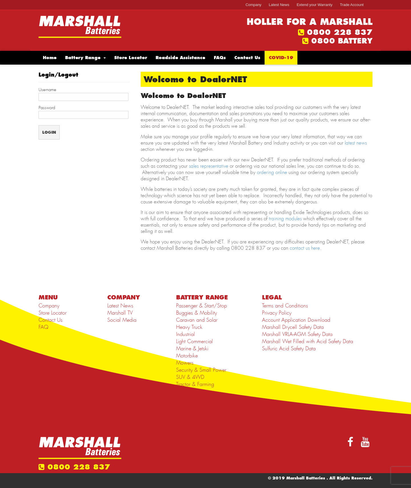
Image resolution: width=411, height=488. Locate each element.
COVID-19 (281, 57)
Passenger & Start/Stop (201, 306)
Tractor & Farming (195, 384)
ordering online (272, 172)
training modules (285, 218)
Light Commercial (194, 341)
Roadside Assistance (180, 57)
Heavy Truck (189, 327)
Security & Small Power (201, 370)
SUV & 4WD (190, 377)
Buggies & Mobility (196, 313)
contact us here (305, 248)
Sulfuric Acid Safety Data (289, 348)
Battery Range (82, 57)
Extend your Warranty (314, 5)
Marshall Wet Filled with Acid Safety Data (307, 341)
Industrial (185, 334)
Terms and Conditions (285, 306)
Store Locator (130, 57)
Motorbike (187, 356)
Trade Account (352, 5)
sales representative (208, 166)
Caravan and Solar (196, 320)
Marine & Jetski (192, 348)
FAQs (220, 57)
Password (47, 108)
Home (50, 57)
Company (253, 5)
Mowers (185, 363)
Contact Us (247, 57)
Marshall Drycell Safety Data (293, 327)
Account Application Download (296, 320)
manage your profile (192, 136)
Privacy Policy (276, 313)
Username (47, 90)
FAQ (43, 327)
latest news (356, 143)
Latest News (279, 5)
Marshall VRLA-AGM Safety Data (297, 334)
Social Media (121, 320)
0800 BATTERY (341, 40)
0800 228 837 (339, 32)
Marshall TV (120, 313)
